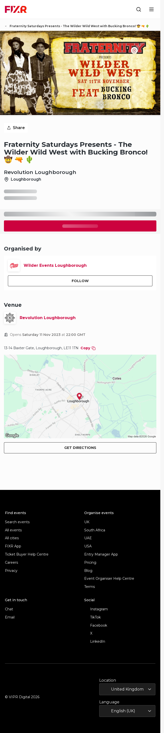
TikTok (92, 617)
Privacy (11, 571)
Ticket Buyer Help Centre (27, 554)
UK (86, 522)
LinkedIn (94, 641)
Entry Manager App (101, 554)
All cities (12, 538)
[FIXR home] (16, 9)
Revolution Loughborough (48, 317)
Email (10, 617)
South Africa (94, 530)
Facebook (95, 625)
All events (13, 530)
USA (88, 546)
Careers (11, 562)
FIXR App (13, 546)
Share (16, 127)
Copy (88, 348)
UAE (88, 538)
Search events (17, 522)
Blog (88, 571)
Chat (9, 609)
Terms (89, 587)
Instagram (96, 609)
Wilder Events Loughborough (55, 265)
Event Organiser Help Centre (109, 579)
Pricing (90, 562)
